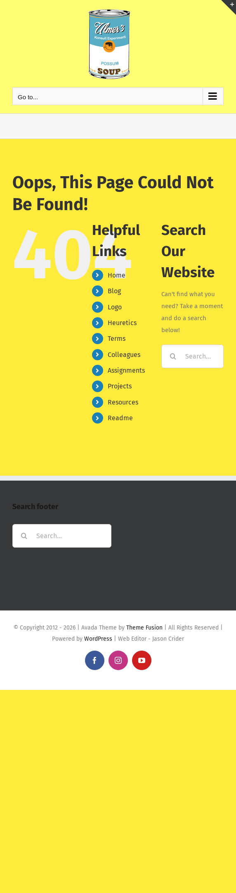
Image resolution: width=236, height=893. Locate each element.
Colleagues (124, 355)
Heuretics (122, 323)
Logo (115, 307)
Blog (114, 291)
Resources (123, 402)
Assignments (126, 370)
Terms (116, 338)
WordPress (98, 638)
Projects (120, 386)
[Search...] (192, 356)
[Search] (173, 356)
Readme (120, 418)
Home (116, 275)
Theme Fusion (144, 627)
